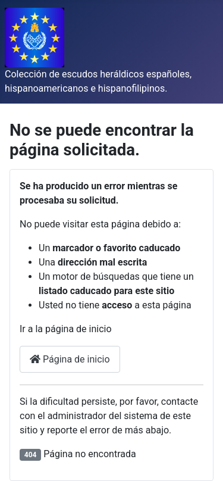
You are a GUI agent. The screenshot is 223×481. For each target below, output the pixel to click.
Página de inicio (70, 359)
